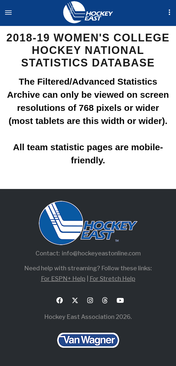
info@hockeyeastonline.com (101, 253)
